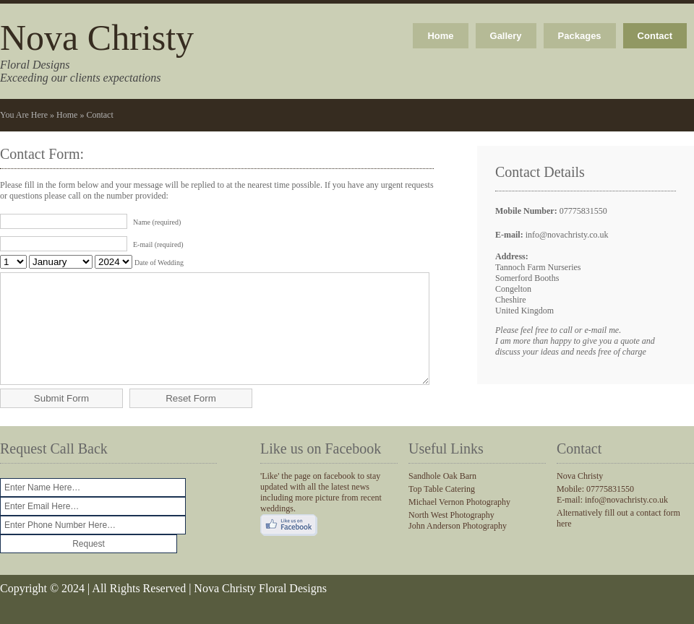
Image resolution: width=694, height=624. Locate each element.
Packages (579, 35)
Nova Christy (97, 37)
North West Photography (451, 537)
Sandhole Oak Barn (442, 498)
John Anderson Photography (457, 547)
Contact (655, 35)
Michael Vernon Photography (459, 524)
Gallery (506, 35)
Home (440, 35)
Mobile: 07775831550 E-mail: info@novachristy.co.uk (612, 516)
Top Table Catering (441, 511)
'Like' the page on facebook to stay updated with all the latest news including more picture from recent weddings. (321, 514)
